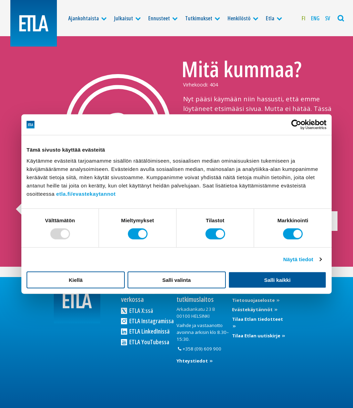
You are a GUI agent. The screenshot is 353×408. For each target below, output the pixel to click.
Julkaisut (123, 18)
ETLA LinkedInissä (145, 331)
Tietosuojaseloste (254, 300)
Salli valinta (176, 280)
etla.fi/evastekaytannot (85, 193)
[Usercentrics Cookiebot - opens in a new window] (296, 125)
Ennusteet (159, 18)
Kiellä (75, 280)
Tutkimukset (198, 18)
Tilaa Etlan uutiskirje (256, 336)
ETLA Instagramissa (147, 321)
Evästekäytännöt (253, 309)
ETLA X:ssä (137, 310)
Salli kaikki (277, 280)
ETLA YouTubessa (145, 342)
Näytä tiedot (298, 259)
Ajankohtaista (83, 18)
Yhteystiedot (192, 361)
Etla (270, 18)
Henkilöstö (239, 18)
